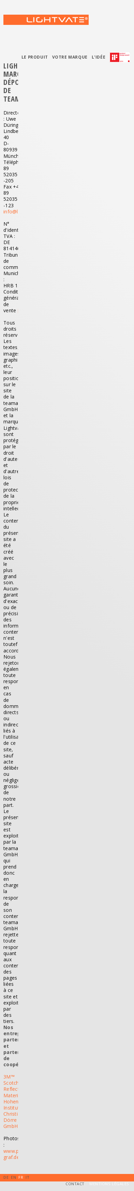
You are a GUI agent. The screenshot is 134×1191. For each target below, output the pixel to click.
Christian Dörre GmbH (13, 1120)
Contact (75, 1183)
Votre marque (70, 57)
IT (27, 1177)
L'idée (99, 57)
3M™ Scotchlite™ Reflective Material (16, 1085)
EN (13, 1177)
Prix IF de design (121, 59)
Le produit (34, 57)
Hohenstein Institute (16, 1104)
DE (6, 1177)
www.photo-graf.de (17, 1154)
